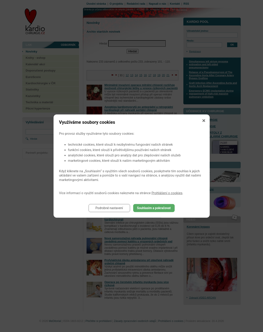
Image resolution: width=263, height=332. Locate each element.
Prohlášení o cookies (166, 193)
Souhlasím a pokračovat (154, 208)
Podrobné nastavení (109, 208)
